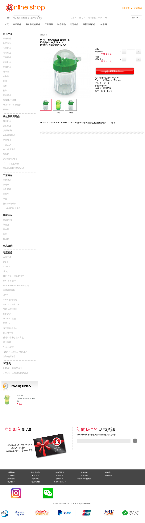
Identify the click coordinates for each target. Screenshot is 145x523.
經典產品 (7, 95)
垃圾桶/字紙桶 (9, 100)
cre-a (5, 262)
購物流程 (11, 479)
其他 (5, 234)
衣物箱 (6, 76)
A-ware (6, 266)
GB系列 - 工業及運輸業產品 (15, 373)
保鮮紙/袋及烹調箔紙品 (13, 168)
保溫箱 (6, 154)
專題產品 (74, 24)
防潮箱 (6, 71)
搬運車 (6, 184)
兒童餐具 (7, 140)
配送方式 (59, 479)
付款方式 (59, 475)
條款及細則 (35, 472)
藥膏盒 (6, 224)
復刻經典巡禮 (9, 356)
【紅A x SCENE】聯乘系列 (15, 352)
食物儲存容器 (9, 135)
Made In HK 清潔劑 (12, 105)
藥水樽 (6, 229)
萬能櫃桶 (7, 189)
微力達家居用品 (10, 328)
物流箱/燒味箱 (9, 203)
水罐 (5, 199)
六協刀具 (7, 144)
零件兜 (6, 194)
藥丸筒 (6, 239)
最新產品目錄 (89, 24)
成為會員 (11, 475)
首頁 (6, 24)
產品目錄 (43, 35)
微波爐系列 (8, 130)
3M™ (5, 295)
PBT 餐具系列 (9, 149)
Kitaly (5, 271)
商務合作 (108, 475)
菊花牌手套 (8, 333)
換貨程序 (84, 475)
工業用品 (49, 24)
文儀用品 (7, 67)
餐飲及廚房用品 (33, 24)
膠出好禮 (7, 342)
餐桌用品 (7, 121)
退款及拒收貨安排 (84, 479)
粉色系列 (7, 314)
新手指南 (11, 472)
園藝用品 (7, 62)
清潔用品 (7, 52)
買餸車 (6, 109)
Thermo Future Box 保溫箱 (16, 285)
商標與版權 (35, 482)
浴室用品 (7, 48)
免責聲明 (35, 479)
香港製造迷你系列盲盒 (13, 337)
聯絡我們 (108, 472)
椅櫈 (5, 81)
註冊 (72, 18)
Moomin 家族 (9, 318)
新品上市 (7, 323)
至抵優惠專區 (9, 290)
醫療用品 (61, 24)
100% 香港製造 (10, 299)
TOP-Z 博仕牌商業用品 (13, 276)
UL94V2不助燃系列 (12, 208)
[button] (136, 18)
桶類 (5, 90)
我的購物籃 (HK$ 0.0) (96, 18)
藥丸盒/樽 (7, 220)
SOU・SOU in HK (11, 304)
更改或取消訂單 (60, 482)
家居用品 (17, 24)
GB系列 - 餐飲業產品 (12, 368)
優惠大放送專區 (10, 309)
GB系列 (103, 24)
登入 (81, 18)
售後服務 (84, 472)
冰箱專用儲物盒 (10, 159)
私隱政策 (35, 475)
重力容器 (7, 180)
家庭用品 (7, 38)
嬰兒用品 (7, 57)
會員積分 (11, 482)
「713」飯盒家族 (11, 163)
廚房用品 (7, 126)
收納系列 (7, 43)
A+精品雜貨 (8, 347)
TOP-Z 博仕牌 (9, 281)
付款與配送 (59, 472)
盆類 (5, 86)
